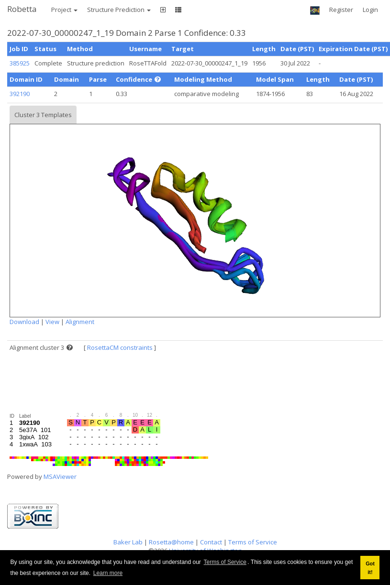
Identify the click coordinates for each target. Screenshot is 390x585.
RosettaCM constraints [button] (120, 347)
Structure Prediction (119, 9)
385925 (20, 63)
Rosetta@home (171, 542)
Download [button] (24, 321)
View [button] (52, 321)
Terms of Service (225, 562)
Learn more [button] (108, 573)
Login (370, 9)
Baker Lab (128, 542)
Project (64, 9)
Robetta (22, 8)
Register (341, 9)
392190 (20, 93)
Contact (211, 542)
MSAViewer (60, 476)
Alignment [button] (80, 321)
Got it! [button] (370, 568)
